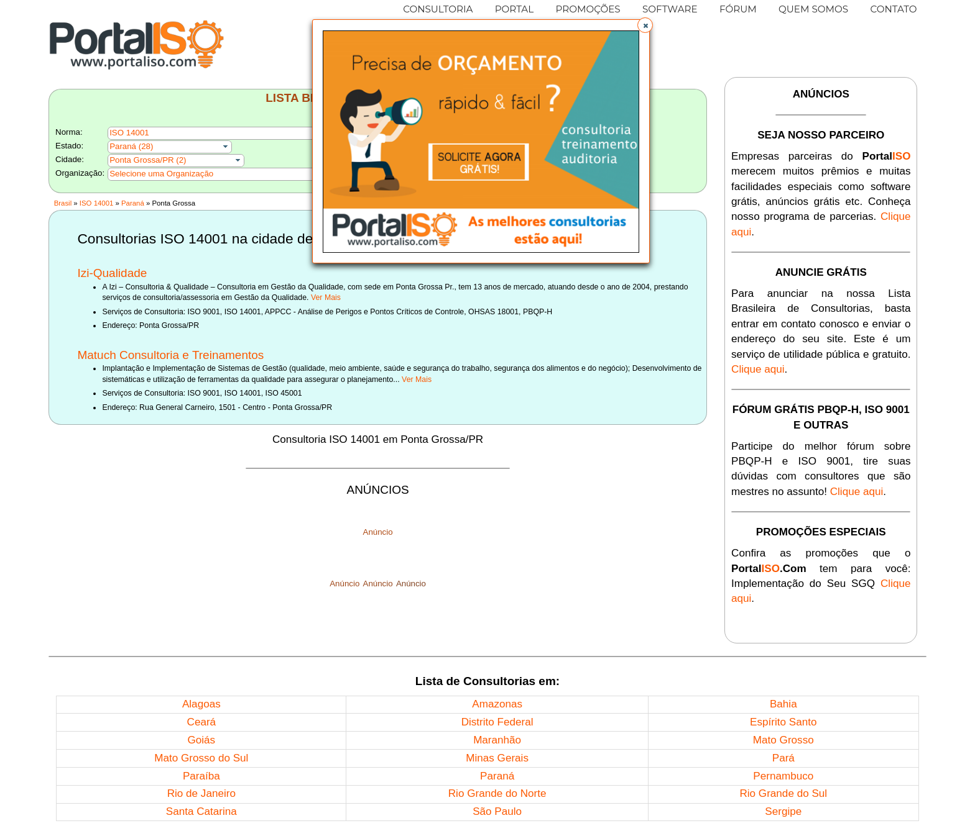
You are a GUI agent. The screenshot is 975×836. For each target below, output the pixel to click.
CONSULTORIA (438, 9)
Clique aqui (758, 369)
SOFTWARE (670, 9)
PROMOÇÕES (587, 9)
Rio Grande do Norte (497, 793)
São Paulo (497, 811)
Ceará (201, 722)
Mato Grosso (783, 740)
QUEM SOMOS (813, 9)
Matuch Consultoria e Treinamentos (170, 354)
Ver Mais (326, 297)
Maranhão (497, 740)
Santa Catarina (201, 811)
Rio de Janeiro (201, 793)
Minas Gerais (497, 758)
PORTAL (514, 9)
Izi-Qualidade (112, 272)
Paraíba (201, 776)
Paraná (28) (131, 146)
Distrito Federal (497, 722)
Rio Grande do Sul (783, 793)
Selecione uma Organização (161, 173)
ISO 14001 (96, 203)
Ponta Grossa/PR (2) (147, 160)
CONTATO (893, 9)
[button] (645, 25)
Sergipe (783, 811)
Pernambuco (783, 776)
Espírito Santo (783, 722)
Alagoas (201, 704)
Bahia (783, 704)
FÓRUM (738, 9)
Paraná (132, 203)
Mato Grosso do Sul (201, 758)
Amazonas (497, 704)
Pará (783, 758)
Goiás (201, 740)
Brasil (63, 203)
